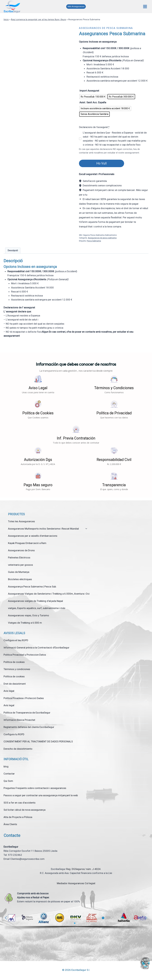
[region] (76, 921)
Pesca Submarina (94, 241)
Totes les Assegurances (21, 521)
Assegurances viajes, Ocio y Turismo (28, 615)
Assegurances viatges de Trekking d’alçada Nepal (35, 600)
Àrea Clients (10, 824)
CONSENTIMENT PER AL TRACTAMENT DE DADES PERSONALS (38, 741)
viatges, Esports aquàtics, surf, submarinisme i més (36, 608)
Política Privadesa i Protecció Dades (24, 698)
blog (6, 766)
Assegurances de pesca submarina (106, 27)
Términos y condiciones (17, 669)
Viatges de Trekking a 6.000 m (25, 622)
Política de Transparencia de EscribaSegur (27, 712)
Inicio (6, 19)
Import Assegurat (89, 90)
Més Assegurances (76, 6)
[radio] (93, 96)
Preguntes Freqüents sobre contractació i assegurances (35, 788)
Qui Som (8, 780)
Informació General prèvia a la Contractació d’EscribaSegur (36, 647)
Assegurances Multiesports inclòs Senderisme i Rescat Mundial (43, 528)
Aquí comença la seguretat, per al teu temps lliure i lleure (38, 19)
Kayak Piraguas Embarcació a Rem (27, 543)
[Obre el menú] (144, 7)
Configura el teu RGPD (16, 640)
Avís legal (9, 705)
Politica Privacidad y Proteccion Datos (25, 654)
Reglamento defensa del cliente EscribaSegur (29, 727)
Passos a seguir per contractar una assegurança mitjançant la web (41, 795)
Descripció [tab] (13, 250)
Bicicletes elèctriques (20, 579)
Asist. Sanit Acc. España (92, 102)
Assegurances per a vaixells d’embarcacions (32, 535)
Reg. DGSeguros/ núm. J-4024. (83, 869)
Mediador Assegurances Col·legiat (76, 883)
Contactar (9, 773)
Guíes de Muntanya (18, 571)
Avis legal (9, 690)
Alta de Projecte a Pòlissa (18, 817)
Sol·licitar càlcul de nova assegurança (24, 809)
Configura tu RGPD (14, 734)
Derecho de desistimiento (18, 748)
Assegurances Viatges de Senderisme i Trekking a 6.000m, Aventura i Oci (49, 593)
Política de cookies (14, 662)
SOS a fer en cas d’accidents (19, 802)
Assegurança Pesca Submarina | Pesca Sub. (32, 586)
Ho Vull (101, 163)
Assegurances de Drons (21, 550)
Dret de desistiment (15, 683)
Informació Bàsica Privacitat (19, 719)
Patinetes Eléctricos (19, 557)
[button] (38, 384)
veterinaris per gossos (20, 564)
